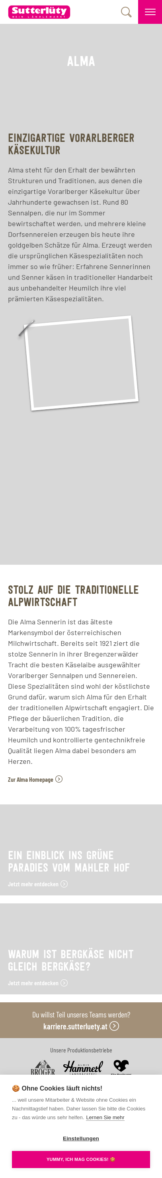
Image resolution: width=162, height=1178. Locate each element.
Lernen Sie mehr (105, 1117)
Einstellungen (81, 1138)
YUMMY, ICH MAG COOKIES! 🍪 (81, 1159)
